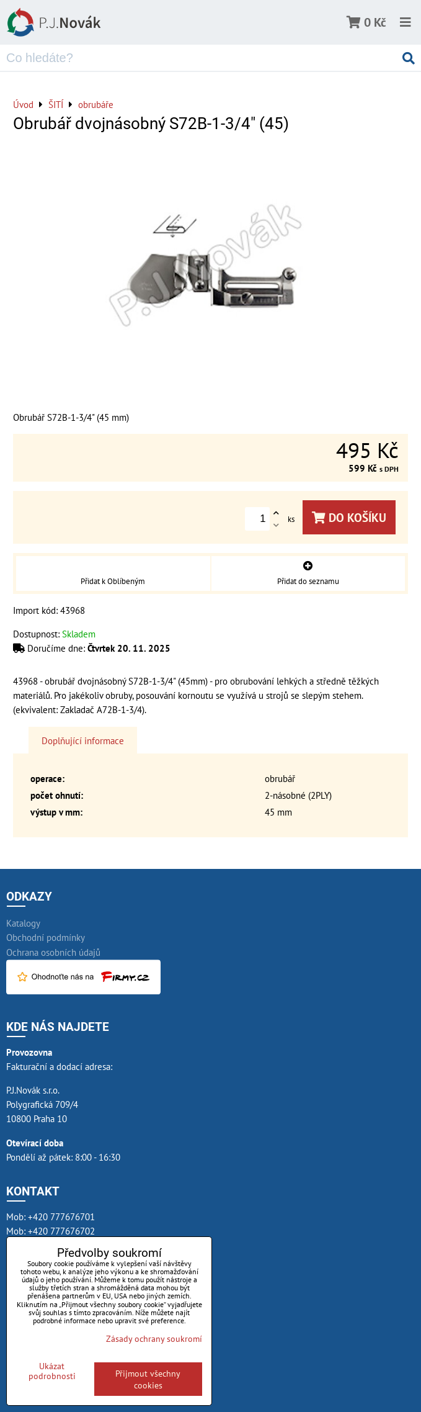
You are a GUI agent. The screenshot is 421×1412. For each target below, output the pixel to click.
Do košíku (349, 517)
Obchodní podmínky (45, 937)
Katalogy (23, 923)
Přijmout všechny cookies (147, 1379)
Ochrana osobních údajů (53, 952)
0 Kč (375, 22)
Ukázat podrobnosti (52, 1371)
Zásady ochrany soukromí (154, 1338)
